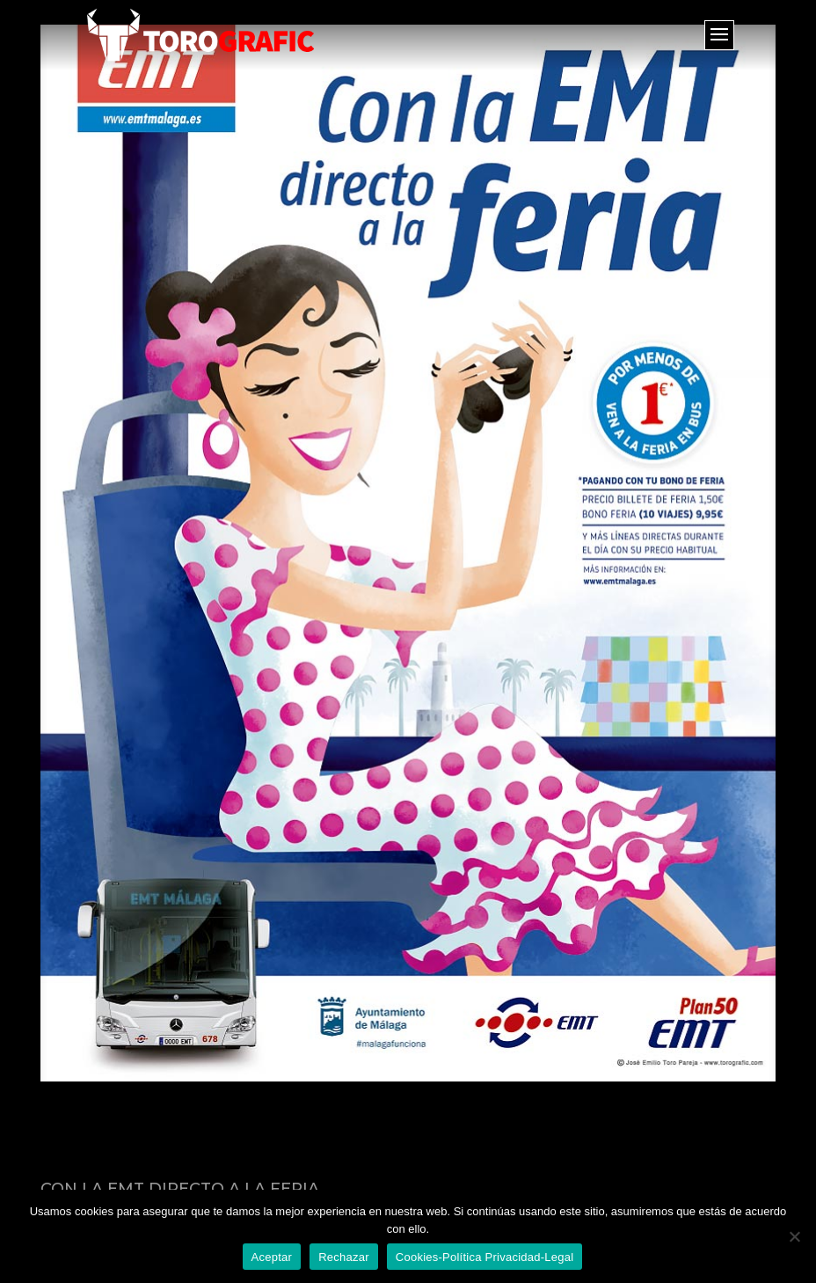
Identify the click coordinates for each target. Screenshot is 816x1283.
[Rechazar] (794, 1236)
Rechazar (343, 1257)
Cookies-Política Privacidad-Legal (485, 1257)
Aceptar (272, 1257)
